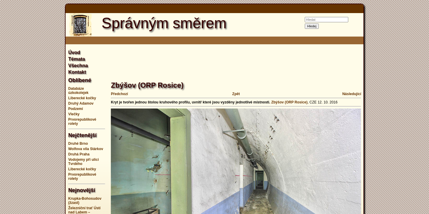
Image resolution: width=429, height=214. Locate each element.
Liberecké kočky (82, 98)
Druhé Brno (78, 143)
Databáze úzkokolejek (78, 90)
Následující (351, 94)
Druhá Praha (78, 154)
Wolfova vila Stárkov (85, 149)
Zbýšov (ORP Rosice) (289, 102)
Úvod (74, 52)
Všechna (78, 65)
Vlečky (74, 114)
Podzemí (75, 109)
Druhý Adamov (81, 103)
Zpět (236, 94)
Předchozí (119, 94)
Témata (76, 59)
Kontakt (77, 72)
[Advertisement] (36, 107)
